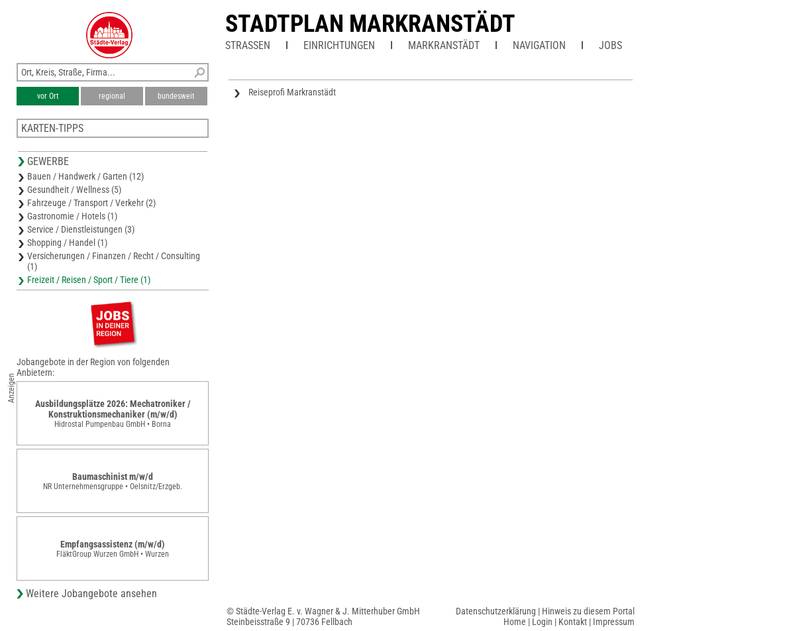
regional (112, 96)
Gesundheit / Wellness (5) (74, 189)
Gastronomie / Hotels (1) (72, 216)
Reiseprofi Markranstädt (292, 92)
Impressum (614, 621)
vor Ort (48, 96)
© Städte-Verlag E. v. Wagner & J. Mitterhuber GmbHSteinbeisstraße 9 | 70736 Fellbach (323, 616)
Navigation (539, 45)
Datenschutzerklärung (496, 611)
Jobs (610, 45)
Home (514, 621)
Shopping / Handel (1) (67, 242)
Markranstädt (444, 45)
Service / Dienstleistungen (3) (80, 229)
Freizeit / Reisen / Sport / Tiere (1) (88, 279)
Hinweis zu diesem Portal (588, 611)
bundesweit (176, 96)
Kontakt (572, 621)
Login (542, 621)
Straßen (247, 45)
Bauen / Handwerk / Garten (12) (85, 176)
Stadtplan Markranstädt (370, 24)
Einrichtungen (339, 45)
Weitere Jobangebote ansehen (91, 593)
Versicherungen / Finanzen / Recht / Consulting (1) (113, 261)
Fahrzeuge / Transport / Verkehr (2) (91, 203)
